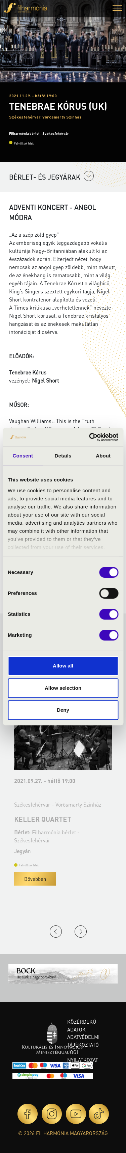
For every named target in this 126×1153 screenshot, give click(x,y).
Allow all (63, 666)
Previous (56, 931)
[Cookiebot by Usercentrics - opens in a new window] (89, 437)
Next (81, 931)
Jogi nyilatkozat (82, 1056)
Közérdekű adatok (81, 1025)
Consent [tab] (22, 455)
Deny (63, 710)
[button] (117, 8)
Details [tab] (63, 455)
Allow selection (63, 688)
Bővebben (35, 878)
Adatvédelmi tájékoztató (83, 1040)
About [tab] (103, 455)
